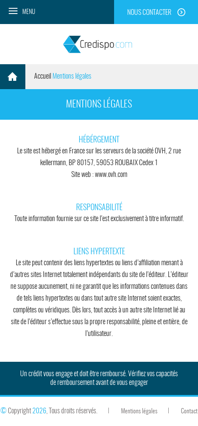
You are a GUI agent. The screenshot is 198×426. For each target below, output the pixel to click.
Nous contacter (149, 12)
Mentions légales (139, 412)
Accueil (42, 76)
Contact (189, 412)
